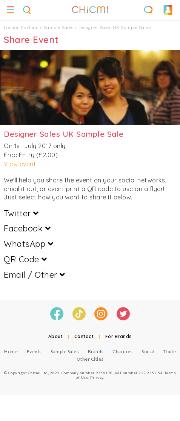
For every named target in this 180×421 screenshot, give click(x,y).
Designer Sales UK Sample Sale (113, 27)
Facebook (27, 228)
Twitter (21, 213)
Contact (84, 336)
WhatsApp (28, 244)
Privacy (96, 377)
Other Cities (90, 359)
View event (20, 164)
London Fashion (21, 27)
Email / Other (34, 274)
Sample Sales (59, 27)
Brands (96, 351)
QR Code (25, 259)
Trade (169, 351)
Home (11, 351)
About (55, 336)
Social (148, 351)
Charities (122, 351)
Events (34, 351)
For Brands (118, 336)
